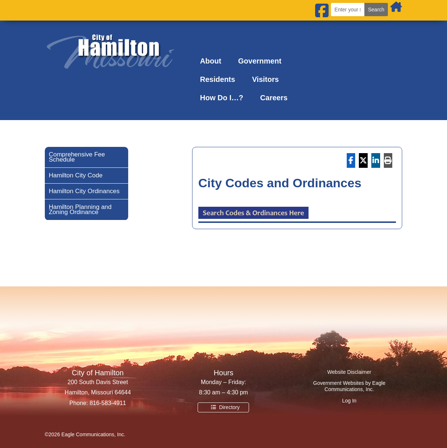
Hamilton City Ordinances (84, 192)
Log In (349, 401)
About (210, 61)
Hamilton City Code (75, 176)
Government (259, 61)
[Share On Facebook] (351, 160)
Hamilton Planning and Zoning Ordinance (80, 210)
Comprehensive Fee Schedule (77, 157)
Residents (217, 79)
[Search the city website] (347, 9)
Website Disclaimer (349, 372)
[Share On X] (363, 160)
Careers (274, 98)
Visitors (265, 79)
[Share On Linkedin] (375, 160)
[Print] (388, 160)
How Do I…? (222, 98)
